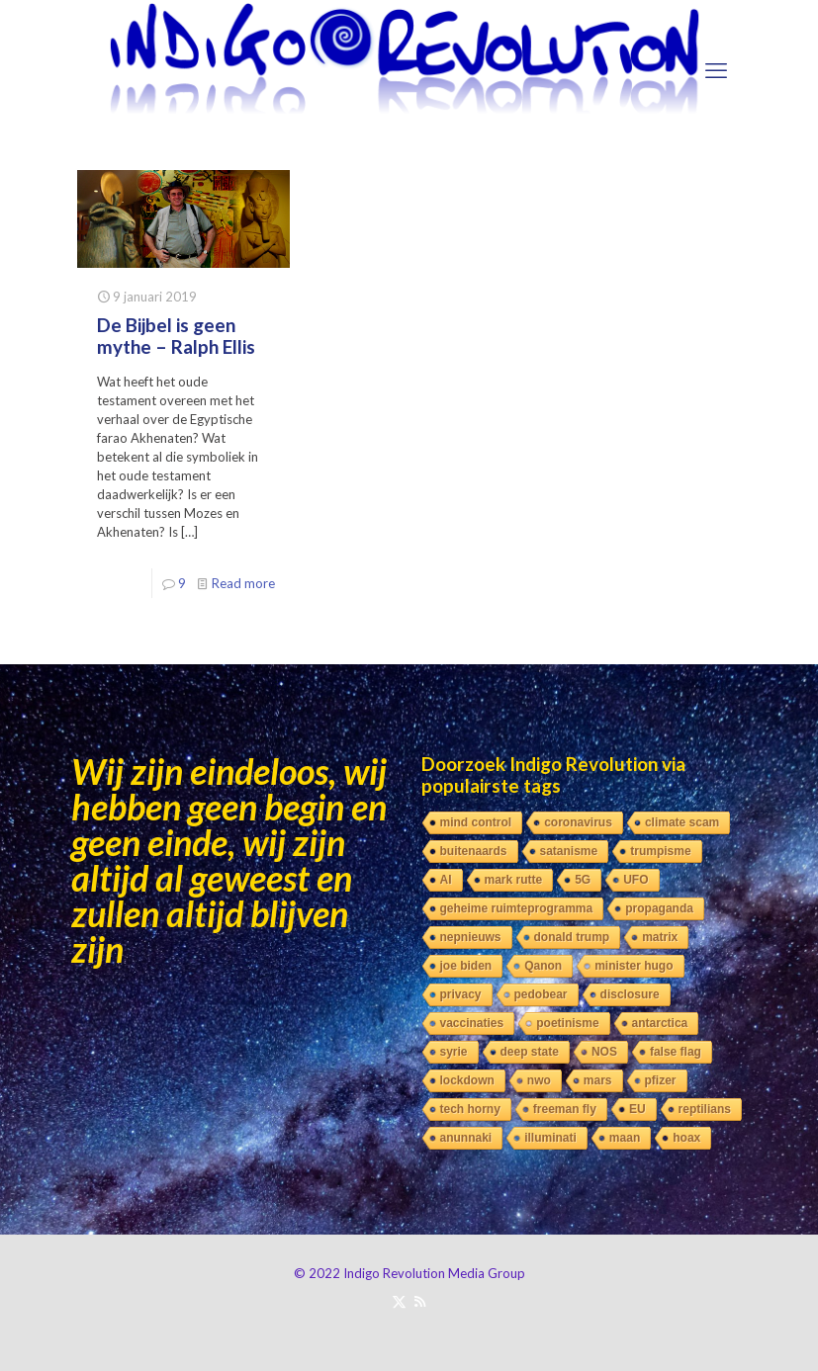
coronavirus (578, 822)
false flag (675, 1052)
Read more (243, 583)
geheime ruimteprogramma (516, 908)
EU (637, 1109)
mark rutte (514, 880)
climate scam (682, 822)
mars (598, 1080)
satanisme (569, 851)
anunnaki (466, 1138)
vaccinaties (472, 1023)
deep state (529, 1052)
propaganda (659, 908)
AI (446, 880)
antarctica (660, 1023)
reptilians (705, 1109)
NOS (604, 1052)
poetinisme (567, 1023)
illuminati (550, 1138)
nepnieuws (470, 937)
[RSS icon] (419, 1301)
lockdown (467, 1080)
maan (624, 1138)
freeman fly (564, 1109)
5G (583, 880)
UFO (635, 880)
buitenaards (473, 851)
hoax (686, 1138)
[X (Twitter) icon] (399, 1301)
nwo (539, 1080)
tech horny (470, 1109)
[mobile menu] (716, 70)
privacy (461, 994)
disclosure (630, 994)
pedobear (541, 994)
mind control (476, 822)
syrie (454, 1052)
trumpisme (660, 851)
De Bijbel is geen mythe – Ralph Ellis (176, 335)
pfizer (661, 1080)
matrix (660, 937)
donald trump (572, 937)
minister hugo (633, 966)
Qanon (543, 966)
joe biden (466, 966)
